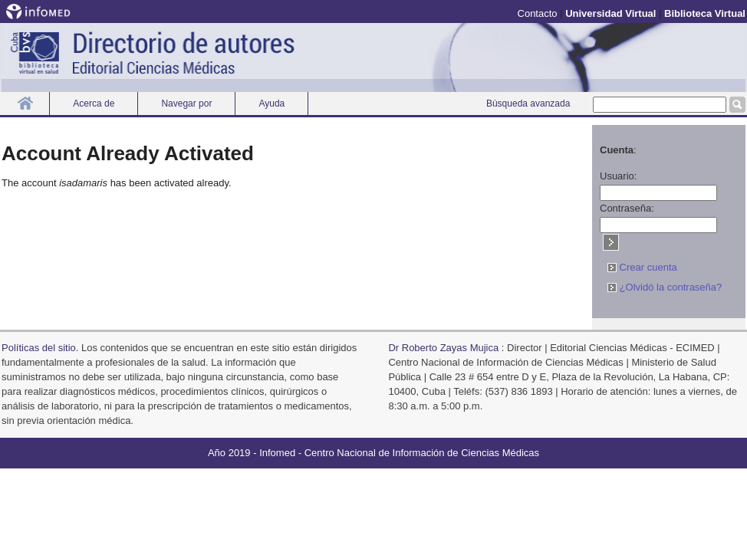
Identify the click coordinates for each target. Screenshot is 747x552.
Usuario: (618, 176)
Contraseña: (627, 208)
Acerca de (93, 103)
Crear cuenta (642, 267)
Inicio (25, 103)
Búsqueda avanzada (528, 103)
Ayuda (271, 103)
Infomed (277, 452)
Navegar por (186, 103)
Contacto (538, 13)
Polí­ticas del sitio (39, 347)
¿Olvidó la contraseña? (664, 287)
